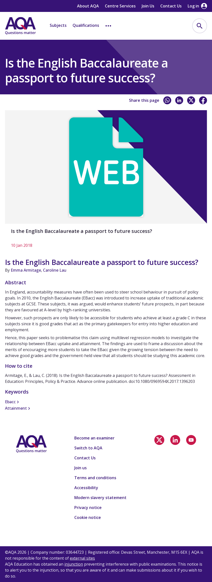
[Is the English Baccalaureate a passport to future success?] (106, 181)
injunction (73, 564)
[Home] (20, 26)
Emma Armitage (26, 270)
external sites (82, 558)
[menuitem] (199, 25)
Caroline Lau (54, 270)
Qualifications (86, 25)
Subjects (58, 25)
